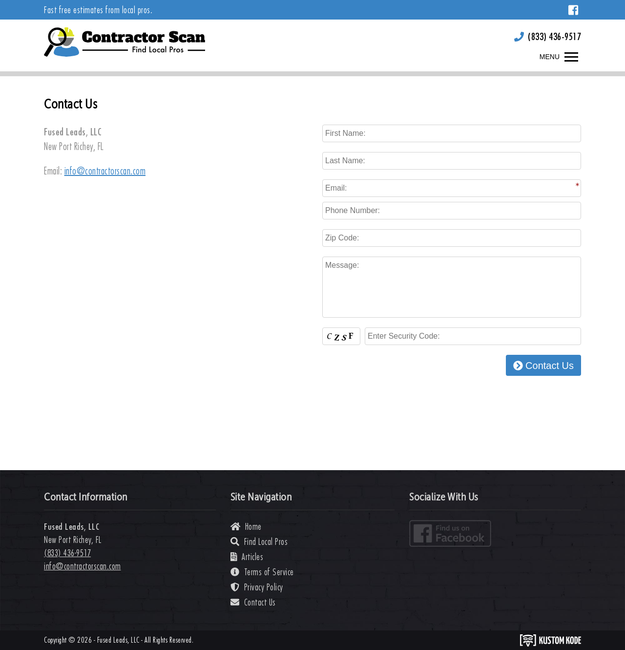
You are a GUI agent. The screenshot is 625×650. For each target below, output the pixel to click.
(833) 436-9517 (554, 36)
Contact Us (543, 365)
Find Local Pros (259, 541)
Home (246, 526)
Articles (247, 556)
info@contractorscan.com (105, 170)
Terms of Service (262, 572)
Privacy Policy (256, 587)
